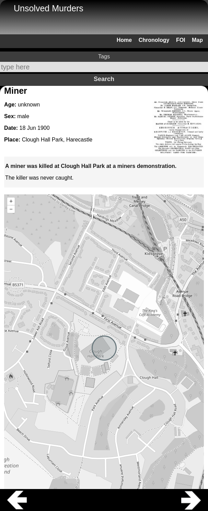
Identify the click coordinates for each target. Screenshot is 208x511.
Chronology (154, 40)
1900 (43, 128)
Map (197, 40)
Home (124, 40)
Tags (104, 56)
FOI (180, 40)
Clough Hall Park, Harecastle (57, 140)
